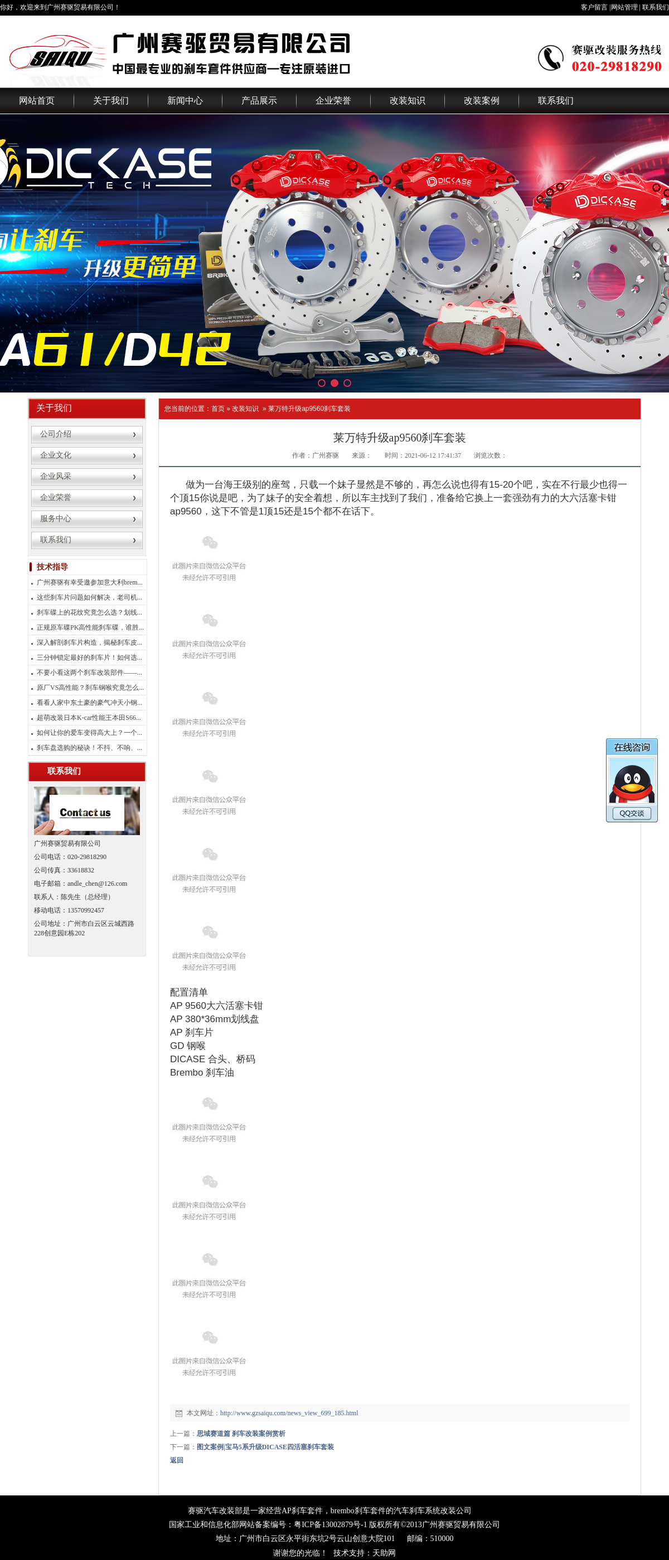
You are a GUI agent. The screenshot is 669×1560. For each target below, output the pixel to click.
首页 (218, 409)
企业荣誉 (333, 100)
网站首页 (37, 100)
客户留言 (594, 7)
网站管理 (624, 7)
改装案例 (482, 100)
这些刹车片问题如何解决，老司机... (89, 597)
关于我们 (111, 100)
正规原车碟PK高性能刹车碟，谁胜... (90, 627)
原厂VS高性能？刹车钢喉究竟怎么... (90, 687)
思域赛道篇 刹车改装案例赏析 (241, 1434)
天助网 (384, 1553)
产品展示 (259, 100)
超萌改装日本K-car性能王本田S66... (89, 718)
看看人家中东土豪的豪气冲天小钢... (89, 703)
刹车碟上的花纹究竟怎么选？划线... (89, 612)
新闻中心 (185, 100)
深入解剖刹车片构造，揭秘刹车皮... (89, 642)
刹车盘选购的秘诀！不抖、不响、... (89, 748)
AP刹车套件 (302, 1511)
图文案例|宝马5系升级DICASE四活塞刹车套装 (265, 1447)
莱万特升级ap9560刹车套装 (309, 409)
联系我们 (655, 7)
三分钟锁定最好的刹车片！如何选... (89, 657)
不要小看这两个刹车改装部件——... (89, 672)
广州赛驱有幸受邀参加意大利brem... (90, 582)
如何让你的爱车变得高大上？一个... (89, 733)
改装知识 (407, 100)
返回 (176, 1460)
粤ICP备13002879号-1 (330, 1524)
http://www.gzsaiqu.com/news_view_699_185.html (289, 1413)
